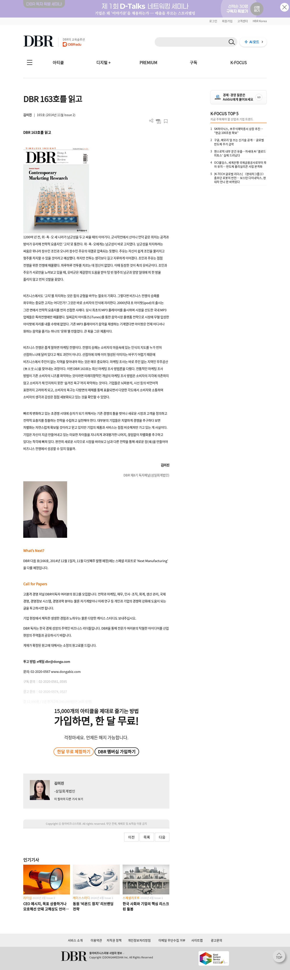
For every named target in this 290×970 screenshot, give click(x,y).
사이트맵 (197, 940)
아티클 (58, 62)
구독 (193, 62)
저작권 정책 (114, 940)
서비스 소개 (75, 940)
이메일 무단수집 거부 (171, 940)
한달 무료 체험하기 (73, 752)
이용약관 (96, 940)
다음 (162, 837)
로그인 (213, 21)
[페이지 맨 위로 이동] (280, 957)
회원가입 (227, 21)
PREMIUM (148, 62)
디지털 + (103, 62)
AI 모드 (254, 41)
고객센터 (242, 21)
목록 (146, 837)
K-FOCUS (238, 62)
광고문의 (216, 940)
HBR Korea (260, 21)
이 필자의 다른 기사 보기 (68, 799)
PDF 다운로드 (158, 121)
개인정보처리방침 (139, 940)
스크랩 (165, 121)
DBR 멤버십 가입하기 (117, 752)
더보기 (151, 120)
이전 (131, 837)
